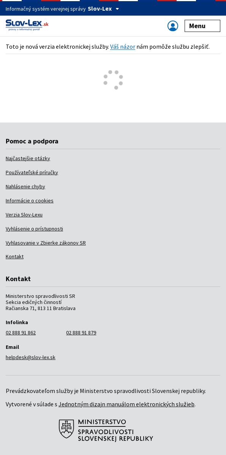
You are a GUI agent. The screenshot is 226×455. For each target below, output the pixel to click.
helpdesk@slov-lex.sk (30, 357)
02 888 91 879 (81, 332)
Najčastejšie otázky (28, 158)
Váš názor (122, 46)
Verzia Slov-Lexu (24, 214)
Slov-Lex (103, 8)
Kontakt (15, 256)
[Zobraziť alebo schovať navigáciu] (172, 25)
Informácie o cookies (30, 200)
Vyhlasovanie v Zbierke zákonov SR (46, 242)
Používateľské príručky (32, 172)
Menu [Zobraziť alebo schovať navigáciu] (202, 25)
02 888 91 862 (21, 332)
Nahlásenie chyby (25, 186)
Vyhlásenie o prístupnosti (34, 228)
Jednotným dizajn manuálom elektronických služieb (126, 404)
